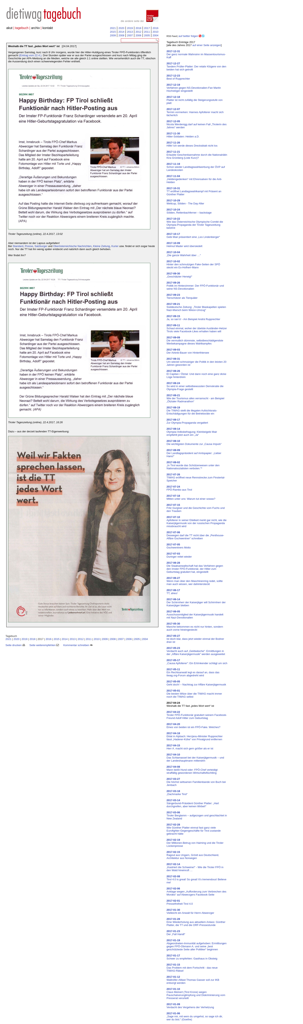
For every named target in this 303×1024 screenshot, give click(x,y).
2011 (147, 31)
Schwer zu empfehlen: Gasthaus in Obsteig (192, 957)
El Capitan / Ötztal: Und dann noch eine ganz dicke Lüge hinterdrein (196, 374)
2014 (121, 31)
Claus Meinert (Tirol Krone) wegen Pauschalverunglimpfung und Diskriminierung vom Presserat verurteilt (196, 993)
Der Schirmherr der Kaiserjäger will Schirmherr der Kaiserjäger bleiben (196, 602)
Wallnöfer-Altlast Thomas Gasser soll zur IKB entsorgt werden (193, 979)
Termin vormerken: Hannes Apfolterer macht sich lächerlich (195, 112)
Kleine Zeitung (101, 246)
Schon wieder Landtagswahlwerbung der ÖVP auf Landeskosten (196, 167)
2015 (113, 31)
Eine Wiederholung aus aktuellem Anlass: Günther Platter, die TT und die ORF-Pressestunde (196, 922)
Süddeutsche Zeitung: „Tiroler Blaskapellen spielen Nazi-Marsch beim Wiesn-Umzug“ (196, 307)
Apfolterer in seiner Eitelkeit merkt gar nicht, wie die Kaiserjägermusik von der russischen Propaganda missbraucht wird (197, 522)
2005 (147, 35)
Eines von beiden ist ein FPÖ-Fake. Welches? (193, 726)
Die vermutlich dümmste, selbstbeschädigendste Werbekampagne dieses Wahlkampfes (195, 340)
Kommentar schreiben (78, 645)
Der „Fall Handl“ (176, 933)
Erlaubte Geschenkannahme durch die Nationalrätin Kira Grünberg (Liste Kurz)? (197, 154)
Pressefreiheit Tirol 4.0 (180, 902)
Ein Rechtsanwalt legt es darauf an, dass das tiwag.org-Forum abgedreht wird (193, 672)
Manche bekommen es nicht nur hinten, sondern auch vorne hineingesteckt (195, 626)
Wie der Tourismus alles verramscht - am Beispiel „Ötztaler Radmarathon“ (195, 398)
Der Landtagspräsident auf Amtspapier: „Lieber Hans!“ (194, 453)
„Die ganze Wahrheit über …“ (184, 254)
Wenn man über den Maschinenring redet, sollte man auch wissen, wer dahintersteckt (195, 581)
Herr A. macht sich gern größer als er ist (190, 747)
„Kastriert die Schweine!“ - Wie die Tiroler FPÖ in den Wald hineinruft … (195, 867)
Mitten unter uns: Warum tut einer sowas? (191, 497)
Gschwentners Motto (179, 546)
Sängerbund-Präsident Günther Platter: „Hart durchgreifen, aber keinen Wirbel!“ (193, 803)
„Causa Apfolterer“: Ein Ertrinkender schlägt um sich (197, 662)
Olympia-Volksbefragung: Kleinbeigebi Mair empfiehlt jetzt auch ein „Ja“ (192, 431)
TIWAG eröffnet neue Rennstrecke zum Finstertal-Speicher (196, 477)
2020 (121, 28)
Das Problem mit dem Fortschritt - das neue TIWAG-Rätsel (192, 967)
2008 (121, 35)
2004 (155, 35)
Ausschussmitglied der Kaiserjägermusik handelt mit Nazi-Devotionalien (195, 614)
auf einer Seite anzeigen (206, 45)
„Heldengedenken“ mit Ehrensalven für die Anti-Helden (194, 179)
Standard (18, 246)
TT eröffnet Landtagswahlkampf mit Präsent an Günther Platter (194, 191)
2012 (138, 31)
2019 (130, 28)
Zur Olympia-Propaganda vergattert (187, 421)
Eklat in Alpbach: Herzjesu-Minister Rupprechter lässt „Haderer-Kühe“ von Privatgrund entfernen (195, 736)
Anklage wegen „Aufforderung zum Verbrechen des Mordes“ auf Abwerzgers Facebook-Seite (196, 891)
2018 (138, 28)
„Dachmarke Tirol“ (177, 793)
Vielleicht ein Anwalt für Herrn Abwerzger (190, 911)
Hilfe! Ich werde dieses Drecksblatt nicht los (192, 144)
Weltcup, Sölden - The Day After (185, 202)
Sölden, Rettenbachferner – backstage (189, 211)
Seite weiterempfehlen (44, 645)
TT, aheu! (173, 592)
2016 (155, 28)
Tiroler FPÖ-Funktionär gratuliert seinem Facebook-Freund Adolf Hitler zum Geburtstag (197, 715)
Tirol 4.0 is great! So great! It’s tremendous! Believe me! (196, 879)
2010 (155, 31)
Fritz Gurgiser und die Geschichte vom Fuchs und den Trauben (196, 508)
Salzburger (41, 246)
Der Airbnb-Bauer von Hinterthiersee (188, 351)
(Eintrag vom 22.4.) (30, 55)
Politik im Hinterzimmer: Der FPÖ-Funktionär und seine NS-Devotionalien (195, 285)
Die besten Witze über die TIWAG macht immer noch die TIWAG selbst (194, 693)
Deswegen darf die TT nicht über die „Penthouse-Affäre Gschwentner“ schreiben (195, 535)
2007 (130, 35)
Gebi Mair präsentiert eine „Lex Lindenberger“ (193, 235)
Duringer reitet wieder (179, 555)
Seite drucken (15, 645)
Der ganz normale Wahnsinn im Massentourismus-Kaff (196, 54)
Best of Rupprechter (178, 77)
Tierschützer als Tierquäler (182, 296)
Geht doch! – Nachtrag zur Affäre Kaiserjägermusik (196, 683)
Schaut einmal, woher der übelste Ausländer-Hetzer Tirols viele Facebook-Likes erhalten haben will (197, 328)
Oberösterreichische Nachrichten (72, 246)
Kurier (115, 246)
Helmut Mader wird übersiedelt (184, 245)
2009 (113, 35)
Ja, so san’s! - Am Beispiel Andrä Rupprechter (193, 318)
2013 (130, 31)
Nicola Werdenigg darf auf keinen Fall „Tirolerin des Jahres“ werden (197, 124)
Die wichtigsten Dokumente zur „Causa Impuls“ (194, 442)
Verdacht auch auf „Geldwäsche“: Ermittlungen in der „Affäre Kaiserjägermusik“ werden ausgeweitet (196, 651)
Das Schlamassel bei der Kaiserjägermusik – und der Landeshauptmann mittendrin (195, 757)
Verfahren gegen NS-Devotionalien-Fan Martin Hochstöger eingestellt (194, 87)
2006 (138, 35)
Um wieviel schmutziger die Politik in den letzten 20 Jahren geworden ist (196, 361)
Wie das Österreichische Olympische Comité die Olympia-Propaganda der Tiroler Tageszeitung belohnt (195, 223)
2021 (113, 28)
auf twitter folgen (188, 36)
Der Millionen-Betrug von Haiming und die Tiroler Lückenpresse (195, 842)
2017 (147, 28)
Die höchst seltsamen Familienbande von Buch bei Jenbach (196, 782)
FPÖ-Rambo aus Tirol (179, 488)
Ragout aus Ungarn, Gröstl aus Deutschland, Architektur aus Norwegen (193, 855)
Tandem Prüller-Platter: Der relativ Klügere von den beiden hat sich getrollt (196, 66)
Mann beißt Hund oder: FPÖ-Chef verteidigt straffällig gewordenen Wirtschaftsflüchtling (192, 769)
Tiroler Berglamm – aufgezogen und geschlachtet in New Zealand (197, 815)
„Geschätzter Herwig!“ (179, 275)
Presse (29, 246)
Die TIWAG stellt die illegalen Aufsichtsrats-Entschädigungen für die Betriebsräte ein (192, 410)
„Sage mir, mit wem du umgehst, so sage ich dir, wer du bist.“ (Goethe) (195, 1016)
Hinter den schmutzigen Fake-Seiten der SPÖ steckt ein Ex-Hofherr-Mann (193, 264)
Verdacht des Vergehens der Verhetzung (190, 1006)
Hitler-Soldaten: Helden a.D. (183, 135)
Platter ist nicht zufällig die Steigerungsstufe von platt (195, 100)
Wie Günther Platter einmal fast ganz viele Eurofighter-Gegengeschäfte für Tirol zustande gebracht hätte (194, 829)
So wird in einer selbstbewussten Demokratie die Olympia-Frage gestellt (195, 386)
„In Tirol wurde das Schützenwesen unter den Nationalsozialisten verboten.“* (193, 465)
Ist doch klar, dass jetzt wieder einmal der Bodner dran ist (195, 638)
